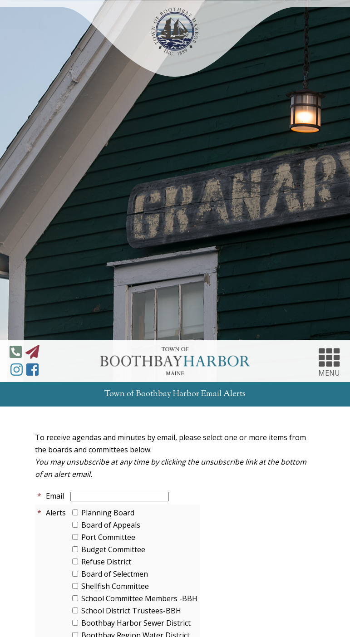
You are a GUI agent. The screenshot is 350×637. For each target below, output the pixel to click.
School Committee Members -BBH (139, 598)
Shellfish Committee (115, 586)
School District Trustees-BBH (131, 611)
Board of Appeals (110, 525)
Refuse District (106, 562)
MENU (329, 361)
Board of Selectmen (114, 574)
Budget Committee (113, 549)
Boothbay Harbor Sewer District (136, 623)
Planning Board (107, 513)
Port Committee (108, 537)
